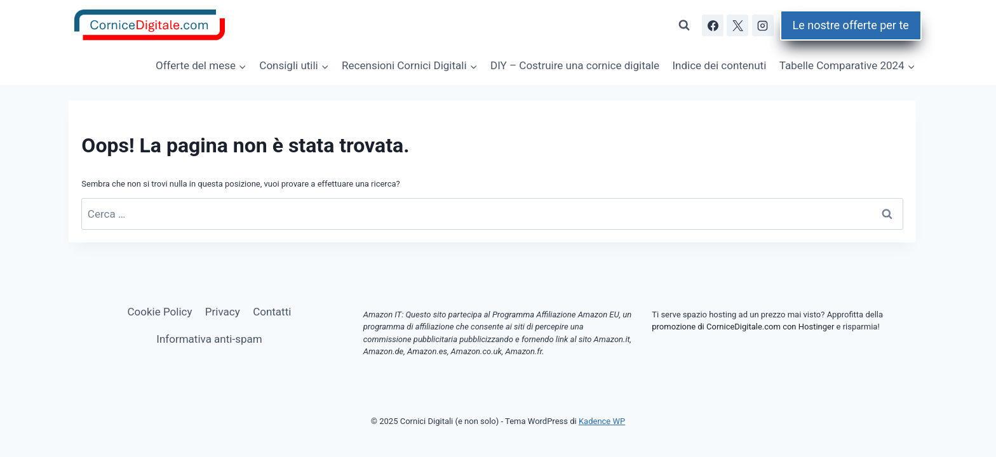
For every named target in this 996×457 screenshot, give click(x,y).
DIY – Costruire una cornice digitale (574, 65)
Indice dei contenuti (719, 65)
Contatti (272, 311)
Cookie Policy (160, 311)
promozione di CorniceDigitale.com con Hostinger (743, 326)
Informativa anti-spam (209, 339)
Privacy (222, 311)
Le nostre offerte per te (851, 25)
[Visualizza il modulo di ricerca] (684, 25)
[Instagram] (763, 25)
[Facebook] (712, 25)
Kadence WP (602, 421)
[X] (737, 25)
